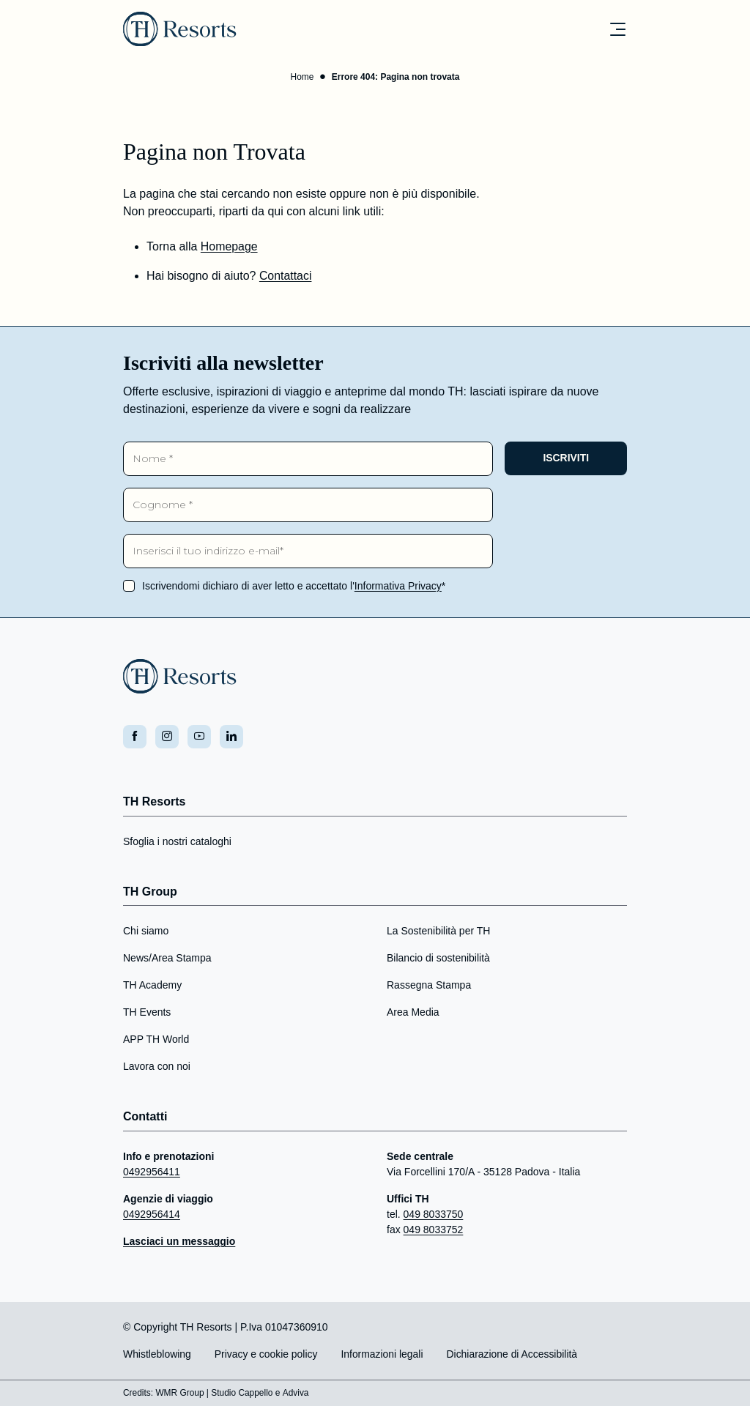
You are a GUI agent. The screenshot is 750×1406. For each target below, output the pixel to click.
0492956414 (151, 1215)
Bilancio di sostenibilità (438, 958)
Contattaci (285, 276)
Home (301, 77)
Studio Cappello (243, 1393)
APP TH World (156, 1040)
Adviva (296, 1393)
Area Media (413, 1013)
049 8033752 (434, 1230)
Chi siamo (145, 931)
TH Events (147, 1013)
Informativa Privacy (398, 586)
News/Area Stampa (167, 958)
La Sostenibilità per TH (438, 931)
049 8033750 (434, 1215)
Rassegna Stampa (429, 986)
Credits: (138, 1393)
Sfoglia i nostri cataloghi (177, 842)
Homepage (229, 247)
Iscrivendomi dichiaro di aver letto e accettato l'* (293, 586)
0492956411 (151, 1172)
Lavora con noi (156, 1067)
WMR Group (180, 1393)
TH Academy (152, 986)
